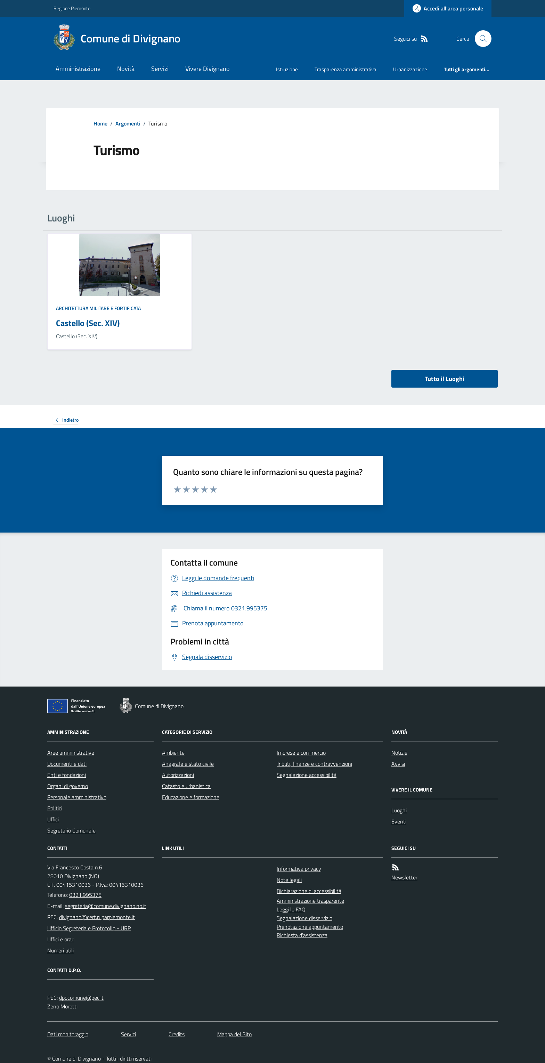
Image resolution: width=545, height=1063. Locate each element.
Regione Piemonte (72, 8)
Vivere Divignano (207, 68)
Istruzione (287, 69)
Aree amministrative (70, 752)
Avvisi (398, 764)
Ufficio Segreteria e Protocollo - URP (89, 928)
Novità (126, 68)
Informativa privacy (299, 869)
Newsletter (404, 877)
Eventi (398, 821)
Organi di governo (67, 786)
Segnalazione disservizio (304, 918)
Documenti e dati (67, 764)
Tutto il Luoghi (444, 378)
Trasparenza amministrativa (345, 69)
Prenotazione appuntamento (310, 927)
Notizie (399, 752)
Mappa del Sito (234, 1034)
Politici (54, 808)
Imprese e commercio (301, 752)
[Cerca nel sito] (480, 38)
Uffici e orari (60, 939)
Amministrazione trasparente (310, 900)
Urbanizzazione (410, 69)
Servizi (160, 68)
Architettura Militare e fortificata (98, 308)
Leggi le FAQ (291, 909)
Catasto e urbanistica (186, 786)
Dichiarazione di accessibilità (309, 891)
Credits (177, 1034)
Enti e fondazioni (66, 775)
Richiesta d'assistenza (302, 935)
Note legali (289, 880)
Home (100, 123)
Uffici (53, 819)
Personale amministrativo (76, 797)
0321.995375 (85, 895)
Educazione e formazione (190, 797)
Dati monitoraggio (67, 1034)
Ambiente (173, 752)
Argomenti (127, 123)
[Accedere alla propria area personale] (447, 8)
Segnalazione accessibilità (306, 775)
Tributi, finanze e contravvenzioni (314, 764)
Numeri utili (60, 950)
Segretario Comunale (71, 830)
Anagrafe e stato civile (188, 764)
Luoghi (399, 810)
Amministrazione (78, 68)
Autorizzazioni (178, 775)
